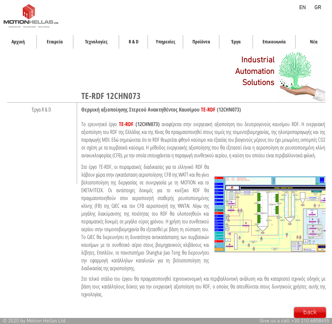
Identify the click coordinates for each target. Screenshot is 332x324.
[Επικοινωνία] (274, 41)
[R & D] (133, 41)
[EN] (302, 8)
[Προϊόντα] (201, 41)
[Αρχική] (18, 41)
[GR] (317, 8)
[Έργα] (235, 41)
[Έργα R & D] (41, 109)
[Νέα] (314, 41)
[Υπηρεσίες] (165, 41)
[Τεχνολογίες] (96, 41)
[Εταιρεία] (54, 41)
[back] (310, 312)
